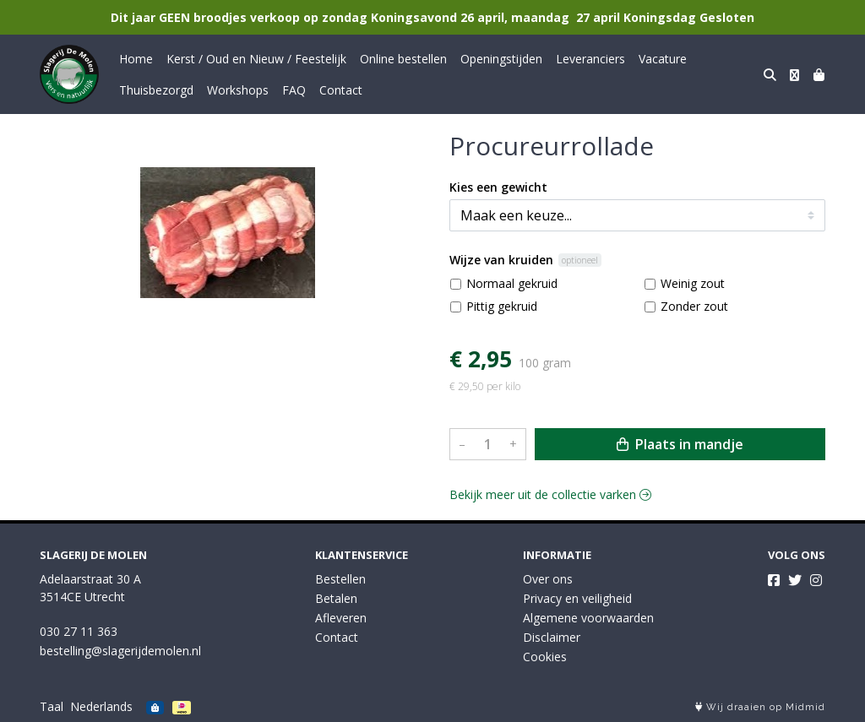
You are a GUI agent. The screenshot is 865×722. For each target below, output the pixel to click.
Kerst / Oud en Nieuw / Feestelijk (256, 59)
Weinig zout (693, 283)
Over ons (548, 579)
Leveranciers (590, 59)
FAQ (294, 90)
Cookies (545, 657)
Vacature (663, 59)
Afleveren (341, 618)
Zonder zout (694, 306)
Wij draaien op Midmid (760, 707)
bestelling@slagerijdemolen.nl (120, 651)
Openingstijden (501, 59)
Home (136, 59)
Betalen (336, 598)
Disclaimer (551, 637)
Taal (51, 706)
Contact (340, 90)
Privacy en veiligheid (577, 598)
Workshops (238, 90)
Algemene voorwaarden (588, 618)
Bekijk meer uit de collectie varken (550, 494)
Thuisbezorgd (156, 90)
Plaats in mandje (680, 444)
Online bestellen (403, 59)
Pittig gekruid (501, 306)
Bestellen (340, 579)
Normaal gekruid (512, 283)
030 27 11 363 (78, 631)
